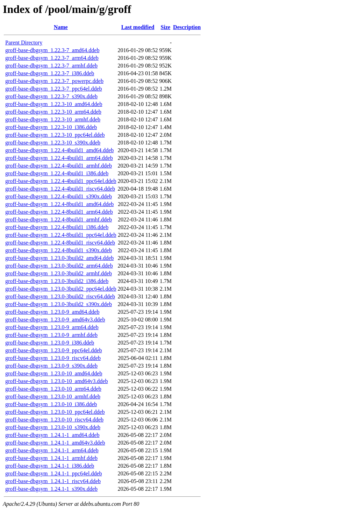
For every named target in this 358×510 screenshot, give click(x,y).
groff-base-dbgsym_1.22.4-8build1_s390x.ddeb (58, 250)
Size (166, 27)
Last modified (138, 27)
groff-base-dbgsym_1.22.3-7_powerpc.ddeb (54, 81)
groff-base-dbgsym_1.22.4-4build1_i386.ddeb (56, 173)
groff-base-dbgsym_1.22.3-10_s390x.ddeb (52, 143)
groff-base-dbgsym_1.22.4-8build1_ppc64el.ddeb (60, 235)
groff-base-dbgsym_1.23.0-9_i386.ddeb (49, 343)
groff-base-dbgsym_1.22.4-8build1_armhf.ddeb (58, 219)
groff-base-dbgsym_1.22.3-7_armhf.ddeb (51, 66)
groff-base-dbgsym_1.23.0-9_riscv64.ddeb (53, 358)
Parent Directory (23, 42)
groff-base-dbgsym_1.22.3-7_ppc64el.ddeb (53, 89)
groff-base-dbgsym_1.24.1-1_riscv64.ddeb (53, 481)
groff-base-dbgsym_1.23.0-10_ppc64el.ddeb (55, 412)
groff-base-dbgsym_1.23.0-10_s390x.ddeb (52, 427)
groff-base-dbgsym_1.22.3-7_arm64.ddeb (52, 58)
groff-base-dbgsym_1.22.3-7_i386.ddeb (49, 73)
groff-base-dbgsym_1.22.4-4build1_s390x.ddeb (58, 196)
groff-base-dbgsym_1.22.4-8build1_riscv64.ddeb (60, 243)
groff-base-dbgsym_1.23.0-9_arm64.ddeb (52, 327)
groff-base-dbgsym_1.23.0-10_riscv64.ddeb (54, 420)
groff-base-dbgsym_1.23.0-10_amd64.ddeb (53, 373)
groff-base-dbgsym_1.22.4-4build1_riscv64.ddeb (60, 189)
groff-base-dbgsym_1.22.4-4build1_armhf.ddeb (58, 166)
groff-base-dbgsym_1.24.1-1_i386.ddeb (49, 466)
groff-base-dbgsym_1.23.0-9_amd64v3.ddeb (55, 320)
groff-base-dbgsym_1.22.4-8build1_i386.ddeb (56, 227)
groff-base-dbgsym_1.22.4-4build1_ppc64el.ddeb (60, 181)
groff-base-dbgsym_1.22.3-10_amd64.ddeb (53, 104)
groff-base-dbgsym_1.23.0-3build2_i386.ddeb (56, 281)
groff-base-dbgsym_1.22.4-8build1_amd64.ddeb (59, 204)
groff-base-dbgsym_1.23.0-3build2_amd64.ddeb (59, 258)
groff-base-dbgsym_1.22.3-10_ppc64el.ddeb (55, 135)
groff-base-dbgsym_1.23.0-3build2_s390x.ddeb (58, 304)
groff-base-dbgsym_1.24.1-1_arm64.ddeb (52, 450)
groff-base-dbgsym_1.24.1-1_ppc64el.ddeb (53, 473)
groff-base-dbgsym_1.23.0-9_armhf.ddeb (51, 335)
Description (187, 27)
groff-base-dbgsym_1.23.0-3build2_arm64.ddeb (59, 266)
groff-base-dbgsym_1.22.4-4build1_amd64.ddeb (59, 150)
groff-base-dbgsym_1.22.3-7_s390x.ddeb (51, 96)
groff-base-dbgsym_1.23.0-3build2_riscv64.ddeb (60, 296)
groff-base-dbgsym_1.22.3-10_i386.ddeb (51, 127)
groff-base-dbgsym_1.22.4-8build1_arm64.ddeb (59, 212)
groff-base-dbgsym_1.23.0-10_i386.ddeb (51, 404)
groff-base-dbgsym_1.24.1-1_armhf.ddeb (51, 458)
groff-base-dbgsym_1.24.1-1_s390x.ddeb (51, 489)
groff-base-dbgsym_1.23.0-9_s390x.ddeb (51, 366)
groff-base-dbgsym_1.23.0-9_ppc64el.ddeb (53, 350)
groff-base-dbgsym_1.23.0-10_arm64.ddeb (53, 389)
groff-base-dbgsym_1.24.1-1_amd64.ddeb (52, 435)
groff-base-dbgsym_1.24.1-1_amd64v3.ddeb (55, 443)
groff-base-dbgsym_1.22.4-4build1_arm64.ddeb (59, 158)
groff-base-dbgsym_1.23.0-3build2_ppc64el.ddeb (60, 289)
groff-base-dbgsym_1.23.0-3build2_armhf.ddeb (58, 273)
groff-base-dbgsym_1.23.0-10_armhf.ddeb (52, 396)
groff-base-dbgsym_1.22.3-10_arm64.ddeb (53, 112)
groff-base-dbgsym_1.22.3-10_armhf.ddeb (52, 119)
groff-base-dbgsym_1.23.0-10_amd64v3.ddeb (56, 381)
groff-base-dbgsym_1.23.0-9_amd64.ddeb (52, 312)
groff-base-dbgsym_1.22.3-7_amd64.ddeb (52, 50)
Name (61, 27)
